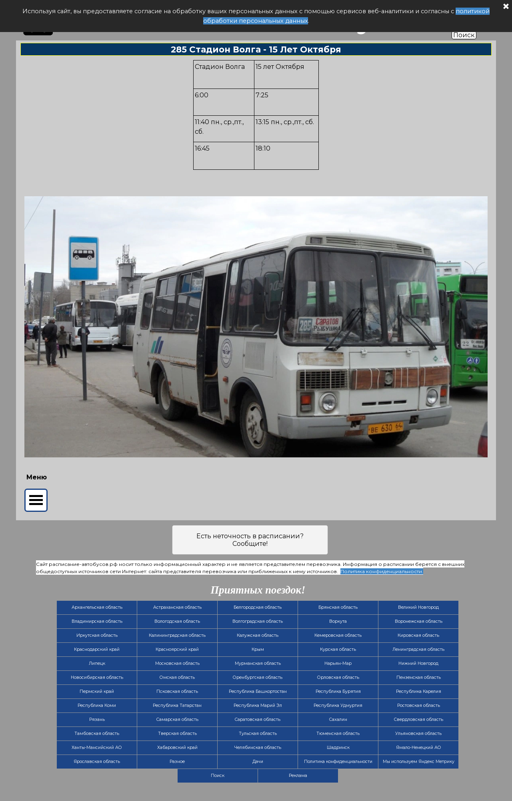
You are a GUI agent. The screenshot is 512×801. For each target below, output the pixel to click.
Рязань (97, 719)
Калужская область (257, 635)
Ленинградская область (418, 649)
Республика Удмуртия (338, 705)
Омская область (177, 677)
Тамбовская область (96, 733)
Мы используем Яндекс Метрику (418, 761)
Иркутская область (97, 635)
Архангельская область (97, 607)
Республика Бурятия (338, 691)
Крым (258, 649)
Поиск (464, 35)
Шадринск (338, 747)
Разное (177, 761)
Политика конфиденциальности (338, 761)
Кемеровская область (338, 635)
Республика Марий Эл (258, 705)
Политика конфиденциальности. (381, 571)
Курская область (338, 649)
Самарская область (177, 719)
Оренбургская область (257, 677)
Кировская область (418, 635)
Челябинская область (257, 747)
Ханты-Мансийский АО (97, 747)
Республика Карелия (418, 691)
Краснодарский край (97, 649)
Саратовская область (257, 719)
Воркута (338, 621)
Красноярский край (177, 649)
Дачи (257, 761)
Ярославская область (97, 761)
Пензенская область (418, 677)
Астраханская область (177, 607)
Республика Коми (97, 705)
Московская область (177, 663)
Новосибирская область (97, 677)
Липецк (97, 663)
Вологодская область (177, 621)
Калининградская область (177, 635)
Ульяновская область (418, 733)
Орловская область (338, 677)
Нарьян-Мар (338, 663)
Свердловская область (418, 719)
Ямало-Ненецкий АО (418, 747)
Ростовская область (418, 705)
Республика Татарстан (177, 705)
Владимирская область (97, 621)
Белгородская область (258, 607)
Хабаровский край (177, 747)
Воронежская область (418, 621)
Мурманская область (258, 663)
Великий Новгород (418, 607)
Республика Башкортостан (258, 691)
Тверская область (177, 733)
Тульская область (258, 733)
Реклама (298, 775)
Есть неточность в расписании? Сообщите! (250, 539)
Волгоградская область (257, 621)
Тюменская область (338, 733)
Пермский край (97, 691)
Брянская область (338, 607)
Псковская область (177, 691)
